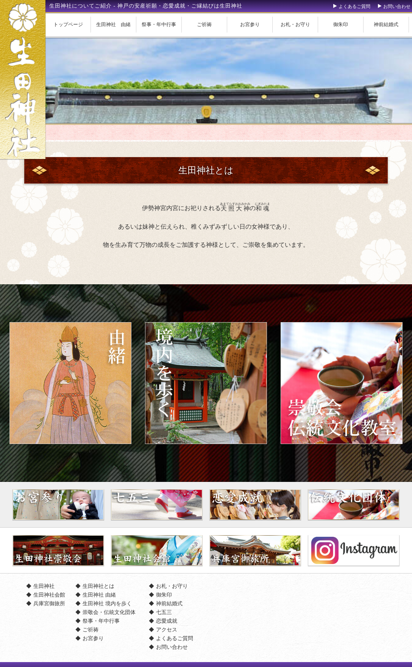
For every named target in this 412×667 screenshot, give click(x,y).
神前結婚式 (386, 24)
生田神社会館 (49, 595)
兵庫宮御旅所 (49, 603)
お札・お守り (295, 24)
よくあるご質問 (354, 6)
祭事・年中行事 (159, 24)
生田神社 (44, 586)
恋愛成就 (166, 621)
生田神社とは (98, 586)
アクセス (166, 629)
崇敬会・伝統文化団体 (109, 612)
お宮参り (250, 24)
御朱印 (340, 24)
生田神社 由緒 (113, 24)
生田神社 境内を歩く (107, 603)
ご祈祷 (204, 24)
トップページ (68, 24)
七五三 (164, 612)
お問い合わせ (396, 6)
